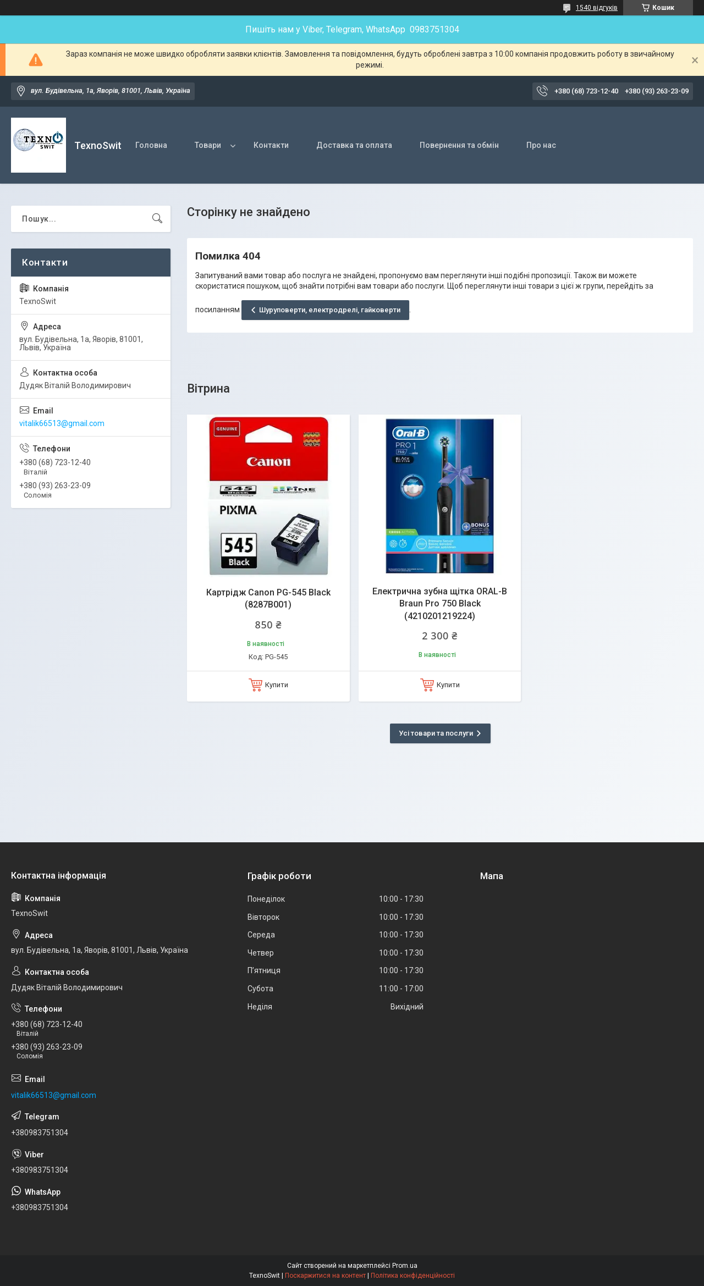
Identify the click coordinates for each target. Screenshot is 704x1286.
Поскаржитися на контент (325, 1275)
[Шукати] (157, 219)
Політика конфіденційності (413, 1275)
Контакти (271, 145)
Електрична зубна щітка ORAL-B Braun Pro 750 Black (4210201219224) (439, 603)
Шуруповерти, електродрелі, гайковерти (329, 310)
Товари (208, 145)
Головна (151, 145)
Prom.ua (404, 1266)
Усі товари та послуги (436, 733)
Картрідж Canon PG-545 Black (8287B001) (268, 598)
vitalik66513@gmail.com (62, 423)
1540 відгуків (597, 8)
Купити (276, 685)
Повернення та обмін (459, 145)
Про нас (541, 145)
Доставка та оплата (354, 145)
